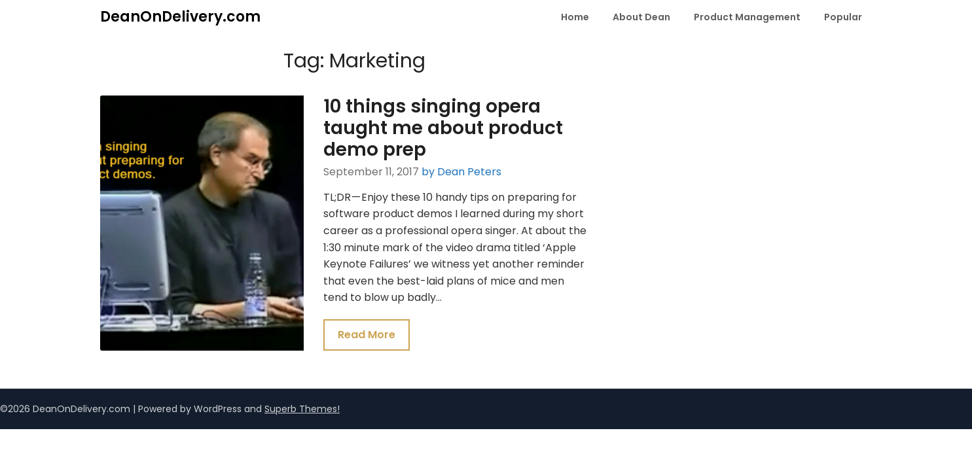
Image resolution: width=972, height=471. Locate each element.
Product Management (747, 17)
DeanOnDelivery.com (180, 17)
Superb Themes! (302, 408)
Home (575, 17)
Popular (843, 17)
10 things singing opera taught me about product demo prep (443, 128)
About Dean (641, 17)
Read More (366, 334)
